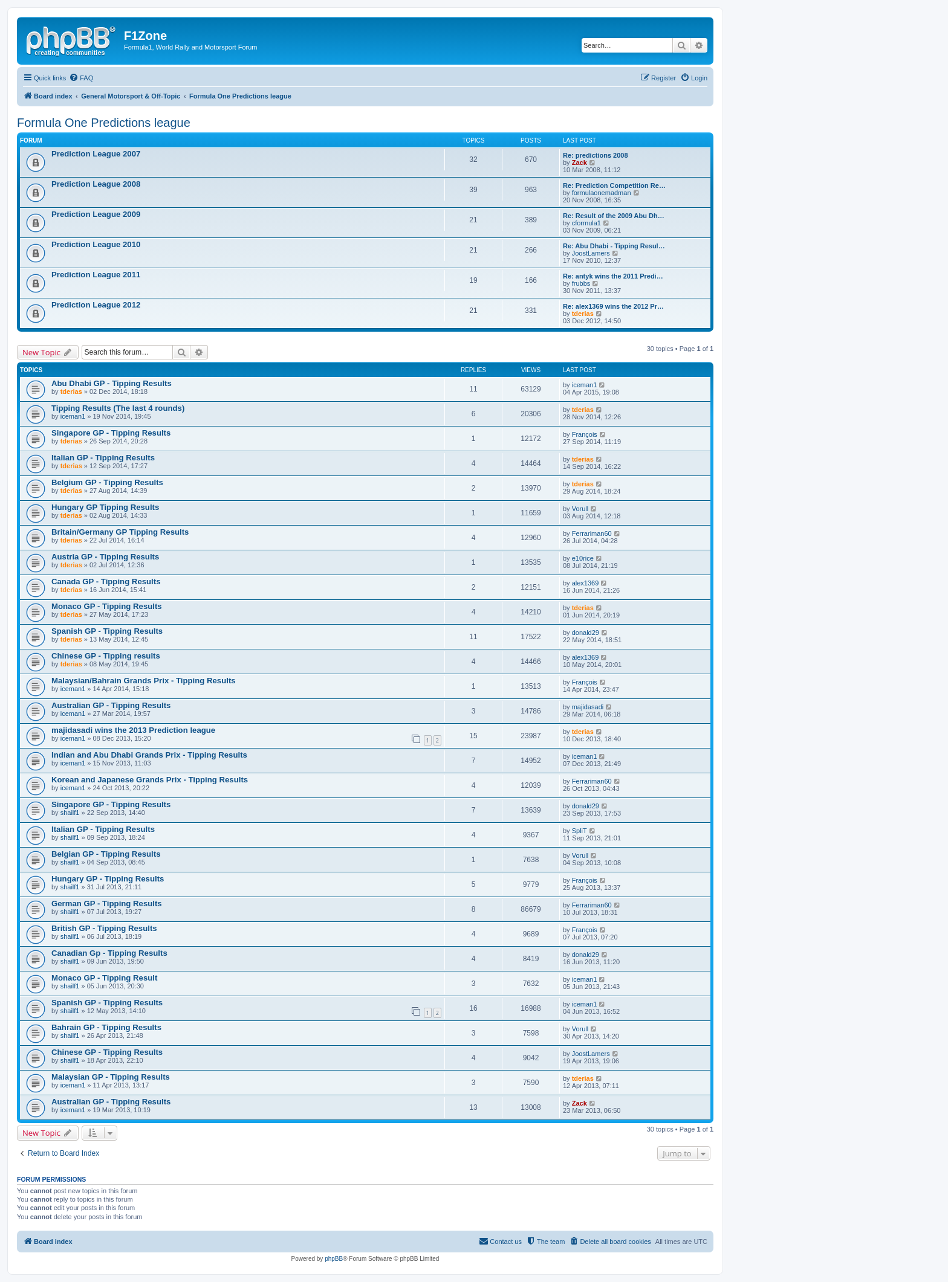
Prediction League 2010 (95, 244)
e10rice (583, 558)
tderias (583, 313)
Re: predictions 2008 (595, 155)
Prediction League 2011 (95, 274)
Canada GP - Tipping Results (106, 581)
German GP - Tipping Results (106, 903)
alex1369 (585, 583)
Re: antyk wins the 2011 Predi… (613, 276)
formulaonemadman (601, 192)
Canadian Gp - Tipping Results (109, 953)
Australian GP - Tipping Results (110, 705)
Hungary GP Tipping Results (105, 507)
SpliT (579, 830)
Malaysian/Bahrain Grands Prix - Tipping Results (143, 680)
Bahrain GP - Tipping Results (106, 1027)
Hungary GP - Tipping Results (107, 878)
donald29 (585, 632)
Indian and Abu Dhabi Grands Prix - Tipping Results (149, 754)
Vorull (580, 508)
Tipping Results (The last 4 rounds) (117, 408)
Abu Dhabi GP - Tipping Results (111, 383)
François (584, 434)
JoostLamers (591, 253)
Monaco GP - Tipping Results (106, 606)
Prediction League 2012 (95, 304)
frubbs (581, 283)
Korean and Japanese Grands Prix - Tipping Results (149, 779)
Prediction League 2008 (95, 183)
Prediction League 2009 (95, 214)
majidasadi (588, 706)
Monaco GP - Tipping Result (104, 977)
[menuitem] (81, 78)
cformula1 (586, 223)
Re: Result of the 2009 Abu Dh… (613, 215)
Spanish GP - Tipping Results (107, 631)
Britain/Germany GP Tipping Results (120, 531)
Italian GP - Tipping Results (103, 457)
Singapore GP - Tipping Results (110, 432)
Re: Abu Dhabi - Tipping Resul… (614, 246)
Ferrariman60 (592, 533)
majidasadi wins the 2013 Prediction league (133, 730)
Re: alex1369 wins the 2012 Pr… (613, 306)
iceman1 (584, 384)
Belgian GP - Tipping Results (106, 853)
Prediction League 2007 (95, 153)
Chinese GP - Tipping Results (107, 1052)
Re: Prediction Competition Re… (614, 185)
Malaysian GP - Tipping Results (110, 1076)
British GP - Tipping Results (104, 928)
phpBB (334, 1258)
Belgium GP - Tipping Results (107, 482)
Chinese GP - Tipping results (105, 655)
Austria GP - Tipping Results (105, 556)
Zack (579, 162)
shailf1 (70, 812)
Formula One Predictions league (103, 122)
